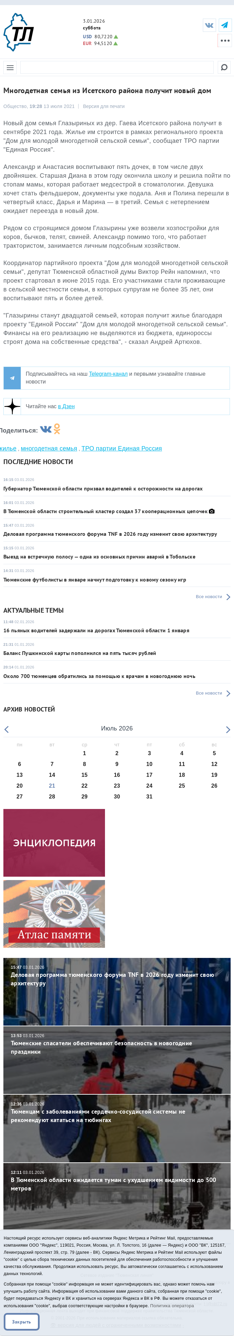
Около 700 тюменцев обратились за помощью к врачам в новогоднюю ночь (99, 676)
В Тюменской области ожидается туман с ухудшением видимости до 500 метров (117, 1181)
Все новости (209, 596)
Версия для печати (104, 106)
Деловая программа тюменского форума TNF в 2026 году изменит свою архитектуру (110, 533)
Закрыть (21, 1322)
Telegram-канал (108, 374)
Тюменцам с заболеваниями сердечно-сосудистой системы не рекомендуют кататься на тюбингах (117, 1112)
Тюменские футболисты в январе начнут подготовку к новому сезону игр (94, 579)
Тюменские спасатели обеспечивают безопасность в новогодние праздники (117, 1044)
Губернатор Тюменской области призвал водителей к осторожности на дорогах (103, 488)
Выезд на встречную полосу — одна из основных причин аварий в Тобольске (99, 556)
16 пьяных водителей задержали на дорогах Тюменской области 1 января (96, 630)
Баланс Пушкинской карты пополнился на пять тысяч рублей (79, 653)
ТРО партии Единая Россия (122, 448)
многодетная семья (49, 448)
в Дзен (66, 406)
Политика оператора (172, 1305)
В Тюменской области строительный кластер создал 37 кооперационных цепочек (105, 511)
